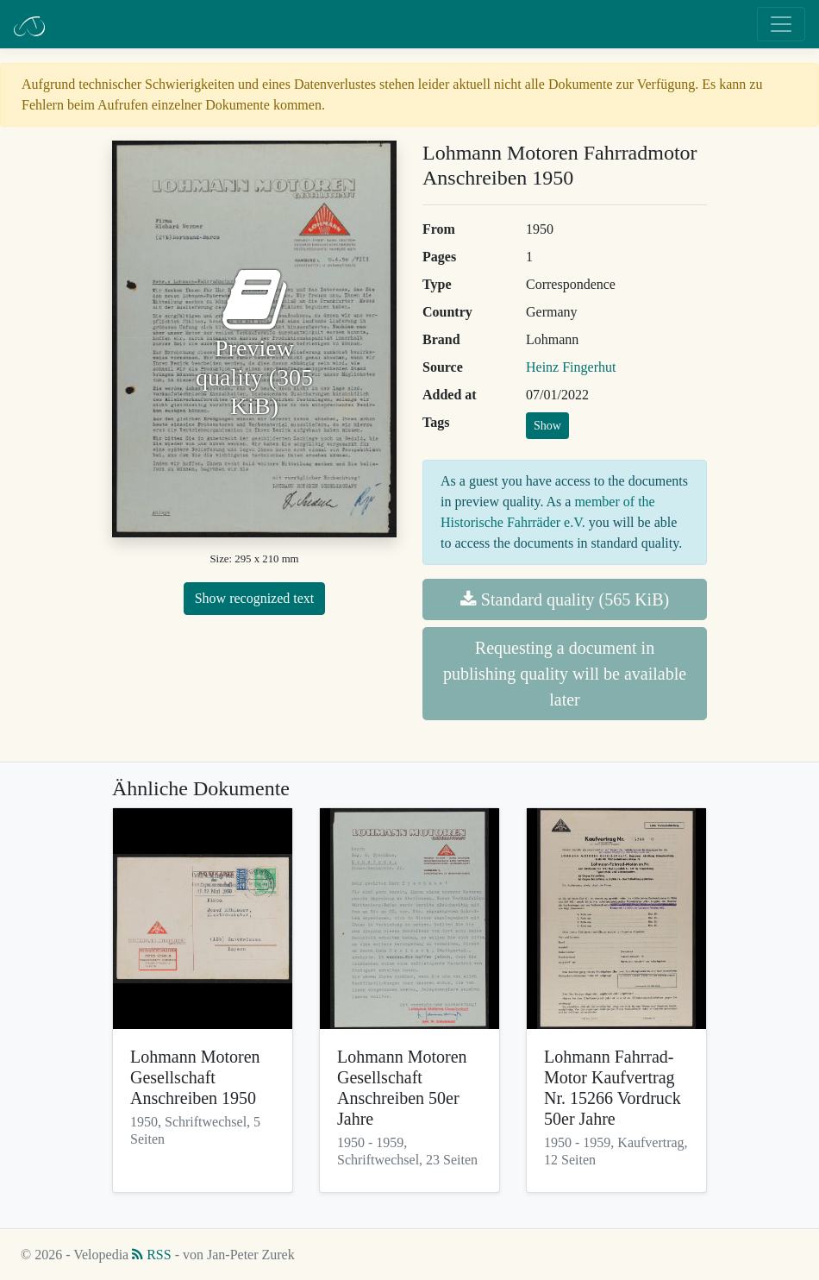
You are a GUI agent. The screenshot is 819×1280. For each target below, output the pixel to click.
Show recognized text (255, 598)
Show (547, 425)
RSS (151, 1254)
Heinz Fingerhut (571, 367)
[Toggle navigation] (781, 24)
